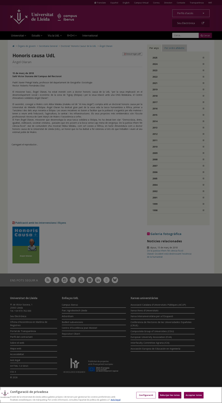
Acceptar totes (194, 395)
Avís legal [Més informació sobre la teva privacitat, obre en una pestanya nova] (115, 399)
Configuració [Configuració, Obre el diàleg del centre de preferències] (146, 395)
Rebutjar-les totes (170, 395)
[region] (111, 395)
